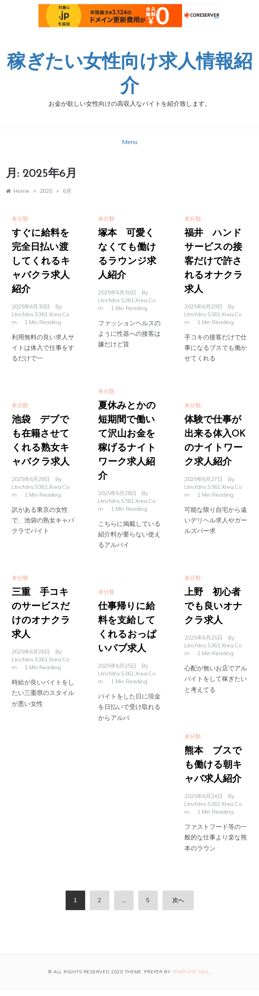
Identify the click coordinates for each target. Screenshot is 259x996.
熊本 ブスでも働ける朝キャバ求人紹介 (213, 765)
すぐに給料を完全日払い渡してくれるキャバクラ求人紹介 (41, 261)
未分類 (20, 218)
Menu (130, 142)
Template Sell (191, 972)
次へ (178, 900)
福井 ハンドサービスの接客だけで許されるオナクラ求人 (213, 261)
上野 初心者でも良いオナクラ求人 (213, 606)
